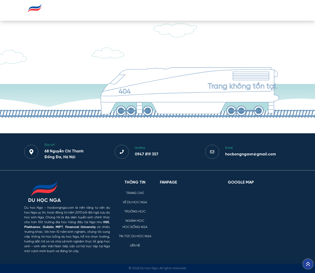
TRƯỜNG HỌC (154, 10)
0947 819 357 (146, 154)
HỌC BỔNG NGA (213, 10)
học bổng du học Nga (62, 236)
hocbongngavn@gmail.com (250, 154)
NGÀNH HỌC (182, 10)
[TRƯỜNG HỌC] (135, 208)
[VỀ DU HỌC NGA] (135, 199)
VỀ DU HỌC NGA (122, 10)
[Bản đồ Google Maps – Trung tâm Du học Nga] (258, 209)
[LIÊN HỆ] (135, 242)
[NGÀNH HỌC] (135, 217)
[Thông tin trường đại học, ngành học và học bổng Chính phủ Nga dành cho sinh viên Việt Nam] (67, 192)
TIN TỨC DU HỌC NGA (250, 10)
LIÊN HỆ (281, 10)
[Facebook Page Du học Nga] (191, 209)
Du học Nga (33, 207)
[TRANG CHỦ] (135, 190)
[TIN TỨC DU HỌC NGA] (135, 233)
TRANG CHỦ (92, 10)
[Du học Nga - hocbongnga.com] (34, 15)
